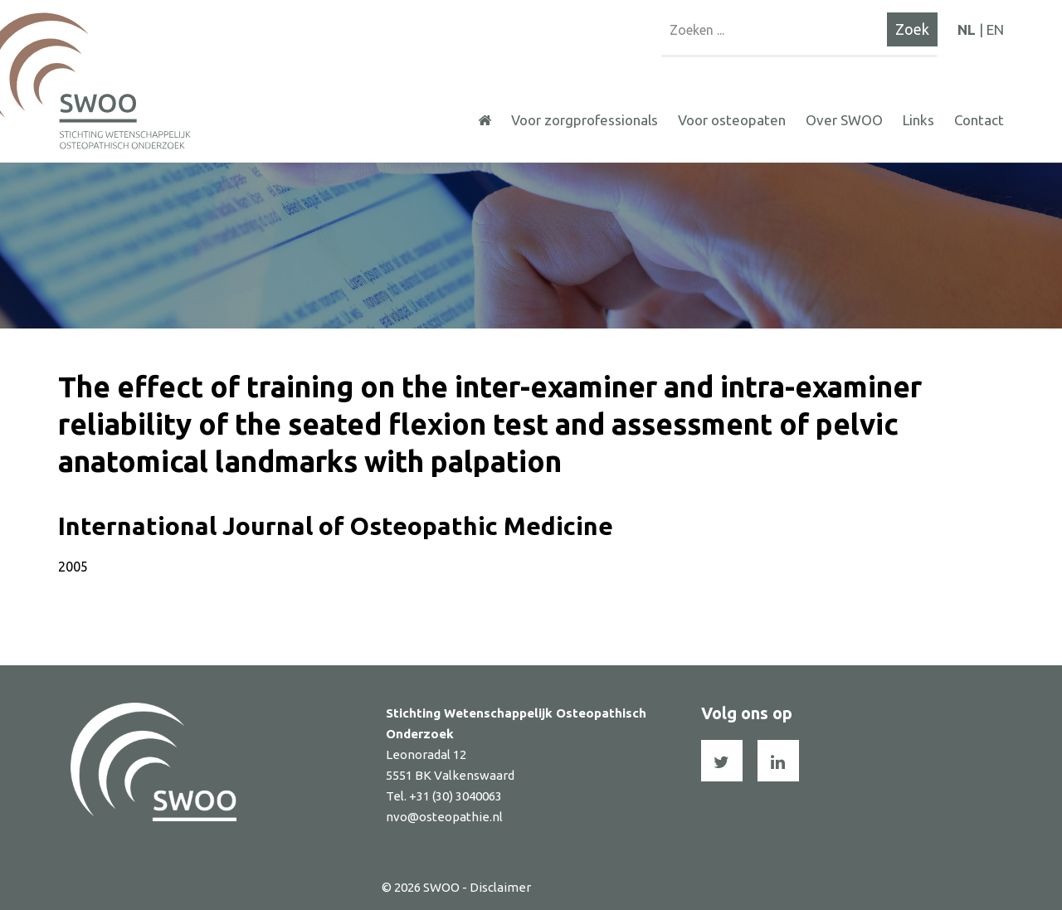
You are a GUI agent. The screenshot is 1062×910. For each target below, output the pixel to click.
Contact (979, 120)
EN (995, 29)
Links (918, 120)
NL (966, 29)
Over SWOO (844, 120)
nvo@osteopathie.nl (444, 817)
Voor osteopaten (732, 120)
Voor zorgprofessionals (584, 120)
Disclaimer (500, 887)
